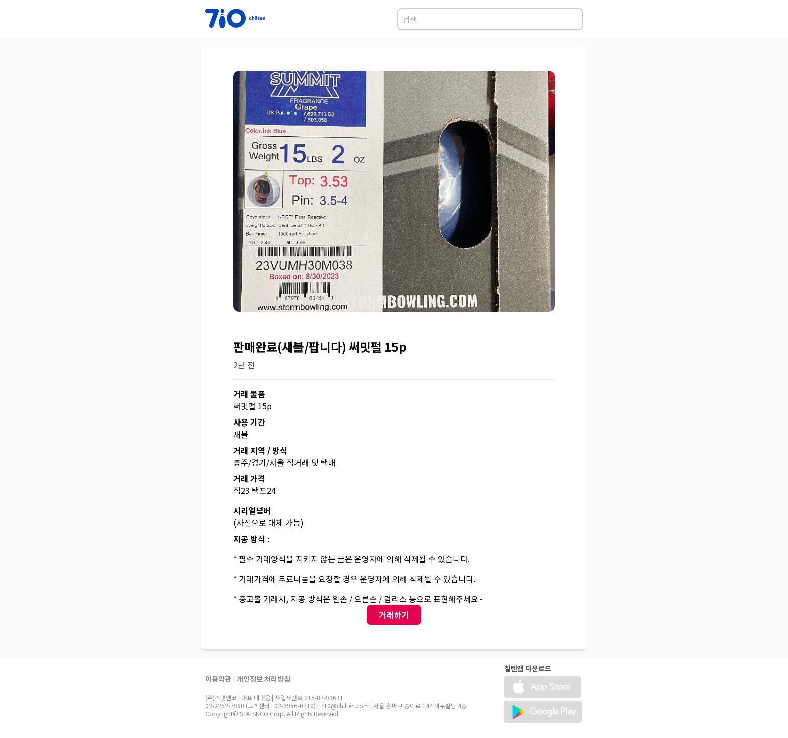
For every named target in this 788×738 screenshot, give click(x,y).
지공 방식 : (251, 539)
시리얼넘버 (252, 510)
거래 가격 (249, 478)
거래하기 (394, 615)
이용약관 (218, 679)
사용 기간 (249, 422)
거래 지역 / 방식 (260, 450)
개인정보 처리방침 (263, 679)
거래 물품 (249, 394)
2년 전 (244, 365)
